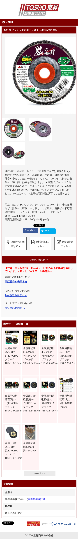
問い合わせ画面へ (15, 308)
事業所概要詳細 (36, 499)
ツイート (49, 231)
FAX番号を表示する (16, 295)
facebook (32, 230)
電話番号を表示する (16, 281)
